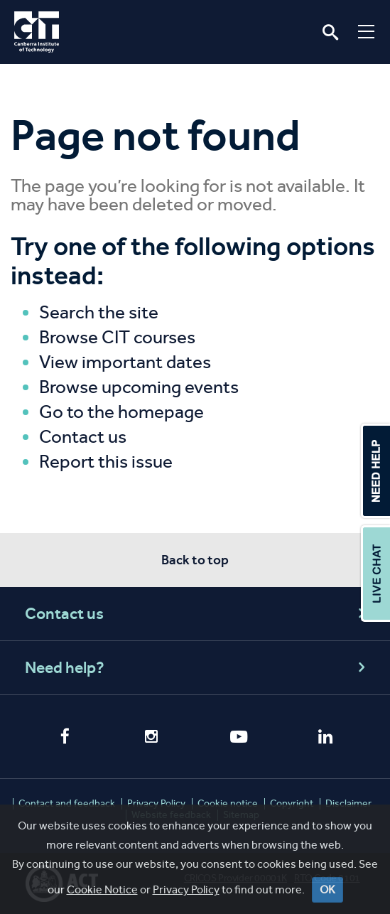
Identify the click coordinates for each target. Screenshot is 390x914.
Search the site (98, 312)
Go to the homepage (121, 412)
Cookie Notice (102, 894)
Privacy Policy (186, 894)
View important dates (125, 362)
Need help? (197, 667)
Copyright (291, 803)
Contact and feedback (66, 803)
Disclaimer (348, 803)
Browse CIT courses (117, 337)
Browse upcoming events (139, 387)
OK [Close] (327, 894)
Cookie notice (227, 803)
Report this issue (106, 462)
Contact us (82, 437)
